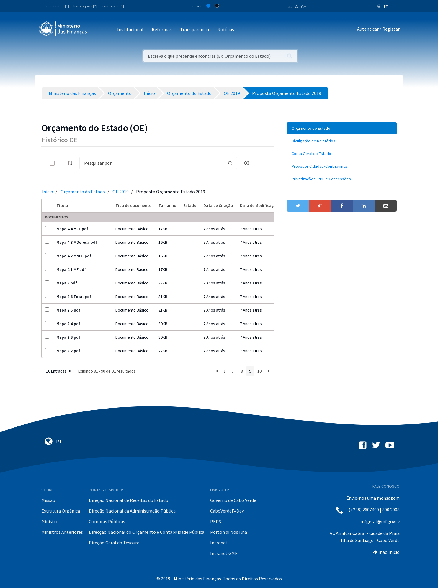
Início (47, 192)
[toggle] (61, 163)
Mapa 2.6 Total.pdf (73, 296)
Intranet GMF (223, 553)
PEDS (215, 521)
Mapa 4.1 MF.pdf (71, 269)
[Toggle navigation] (96, 30)
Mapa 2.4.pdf (68, 323)
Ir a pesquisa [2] (85, 6)
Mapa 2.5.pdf (68, 310)
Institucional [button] (130, 29)
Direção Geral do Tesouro (114, 543)
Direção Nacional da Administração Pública (132, 511)
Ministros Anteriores (62, 532)
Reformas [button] (162, 29)
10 (259, 371)
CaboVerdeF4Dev (227, 511)
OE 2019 (120, 192)
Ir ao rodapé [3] (113, 6)
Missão (48, 500)
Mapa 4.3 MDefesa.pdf (76, 242)
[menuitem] (342, 128)
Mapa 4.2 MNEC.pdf (73, 255)
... (233, 371)
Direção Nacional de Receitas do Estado (128, 500)
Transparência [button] (194, 29)
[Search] (151, 163)
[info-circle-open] (246, 163)
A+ (304, 6)
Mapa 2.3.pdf (68, 337)
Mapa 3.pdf (66, 283)
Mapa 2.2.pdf (68, 350)
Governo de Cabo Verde (233, 500)
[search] (230, 163)
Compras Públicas (107, 521)
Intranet (219, 543)
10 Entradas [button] (59, 371)
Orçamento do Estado (83, 192)
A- (290, 6)
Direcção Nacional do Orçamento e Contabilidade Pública (146, 532)
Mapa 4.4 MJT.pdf (72, 228)
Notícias (225, 29)
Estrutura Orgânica (60, 511)
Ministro (49, 521)
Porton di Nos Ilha (228, 532)
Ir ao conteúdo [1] (56, 6)
